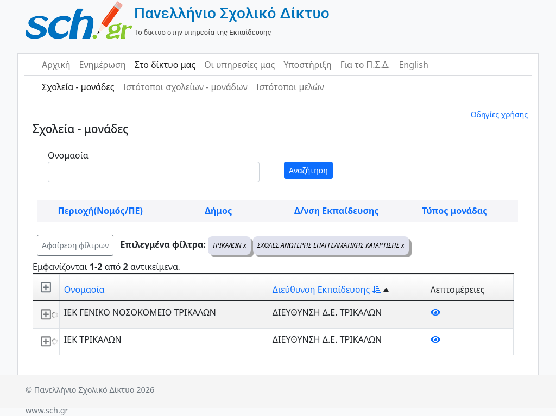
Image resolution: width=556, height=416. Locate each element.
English (413, 65)
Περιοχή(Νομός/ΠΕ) (100, 211)
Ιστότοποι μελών (290, 87)
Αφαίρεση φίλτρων (75, 245)
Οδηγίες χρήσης (499, 114)
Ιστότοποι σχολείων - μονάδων (185, 87)
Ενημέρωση (102, 65)
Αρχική (56, 65)
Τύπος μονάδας (454, 211)
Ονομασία (68, 155)
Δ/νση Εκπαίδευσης (336, 211)
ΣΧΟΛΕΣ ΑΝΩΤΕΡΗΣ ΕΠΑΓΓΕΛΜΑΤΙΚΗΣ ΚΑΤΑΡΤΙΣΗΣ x (331, 245)
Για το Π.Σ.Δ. (365, 65)
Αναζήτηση (308, 170)
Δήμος (218, 211)
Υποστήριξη (307, 65)
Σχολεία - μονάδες (78, 87)
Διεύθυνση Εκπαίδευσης (327, 289)
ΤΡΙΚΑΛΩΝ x (229, 245)
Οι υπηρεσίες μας (239, 65)
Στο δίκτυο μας (165, 65)
